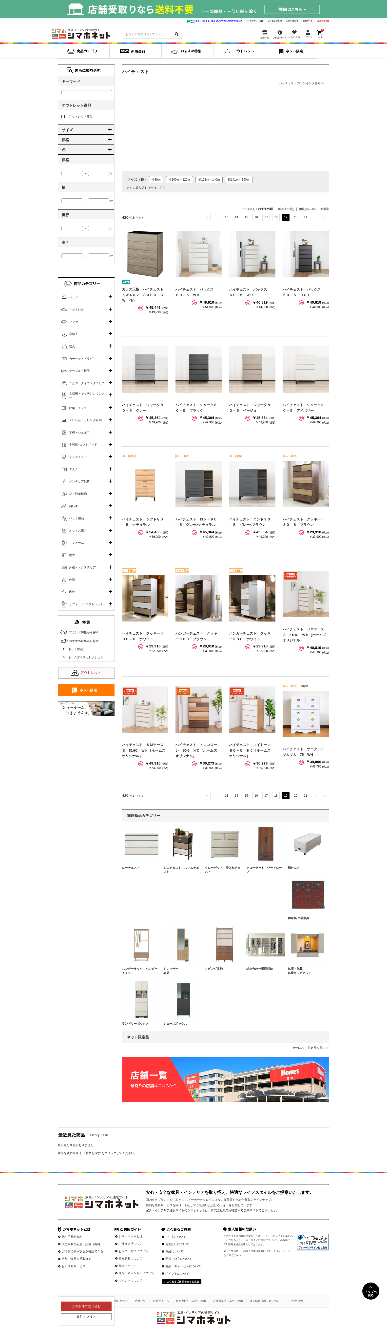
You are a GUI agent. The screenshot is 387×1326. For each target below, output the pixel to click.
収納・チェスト (79, 408)
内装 (72, 592)
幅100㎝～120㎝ (179, 179)
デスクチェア (78, 457)
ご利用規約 (296, 1300)
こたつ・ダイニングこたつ (87, 383)
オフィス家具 (78, 530)
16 (256, 217)
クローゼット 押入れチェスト (222, 870)
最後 (325, 217)
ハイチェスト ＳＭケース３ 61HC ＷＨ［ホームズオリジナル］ (304, 634)
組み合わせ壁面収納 (259, 969)
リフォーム (76, 542)
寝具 (72, 346)
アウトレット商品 (77, 116)
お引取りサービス (73, 1266)
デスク (73, 469)
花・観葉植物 (78, 494)
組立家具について (130, 1258)
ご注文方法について (132, 1243)
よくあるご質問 (275, 21)
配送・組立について (178, 1259)
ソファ (73, 322)
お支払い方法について (133, 1251)
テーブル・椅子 (79, 371)
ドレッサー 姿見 (181, 971)
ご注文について (175, 1237)
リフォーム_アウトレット (86, 604)
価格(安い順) (285, 209)
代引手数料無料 (72, 1237)
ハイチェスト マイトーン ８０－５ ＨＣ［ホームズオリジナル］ (251, 750)
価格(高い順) (307, 209)
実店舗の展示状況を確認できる (82, 1251)
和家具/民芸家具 (298, 918)
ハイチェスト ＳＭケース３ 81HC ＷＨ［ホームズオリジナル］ (143, 750)
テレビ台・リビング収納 (85, 420)
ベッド (73, 297)
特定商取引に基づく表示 (191, 1300)
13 (226, 217)
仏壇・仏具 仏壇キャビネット (305, 971)
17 (266, 217)
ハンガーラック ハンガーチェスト (139, 971)
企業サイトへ (161, 1300)
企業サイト (308, 21)
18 (275, 217)
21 (305, 217)
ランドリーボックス (135, 1023)
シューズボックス (175, 1023)
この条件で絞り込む (86, 1306)
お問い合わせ (292, 21)
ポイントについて (130, 1280)
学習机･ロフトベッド (83, 444)
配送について (127, 1266)
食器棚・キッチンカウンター (87, 395)
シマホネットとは (255, 21)
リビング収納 (214, 969)
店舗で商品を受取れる (76, 1259)
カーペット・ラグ (81, 358)
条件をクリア (86, 1317)
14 (236, 217)
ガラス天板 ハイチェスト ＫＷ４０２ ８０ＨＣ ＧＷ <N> (144, 294)
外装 (72, 579)
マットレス (76, 309)
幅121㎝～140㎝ (209, 179)
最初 (207, 217)
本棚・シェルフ (79, 432)
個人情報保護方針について (266, 1300)
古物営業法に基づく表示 (228, 1300)
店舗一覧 (140, 1300)
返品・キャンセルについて (136, 1273)
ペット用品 (76, 518)
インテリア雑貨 (79, 481)
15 (246, 217)
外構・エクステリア (82, 567)
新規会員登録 (323, 21)
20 (295, 217)
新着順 (324, 209)
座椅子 (73, 334)
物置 (72, 555)
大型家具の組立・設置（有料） (82, 1244)
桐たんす (294, 868)
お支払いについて (177, 1244)
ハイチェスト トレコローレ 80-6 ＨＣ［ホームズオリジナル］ (196, 750)
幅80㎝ (156, 179)
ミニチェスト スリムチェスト (181, 870)
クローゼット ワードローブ (264, 870)
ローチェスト (131, 868)
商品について (174, 1251)
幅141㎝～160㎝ (239, 179)
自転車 (73, 506)
